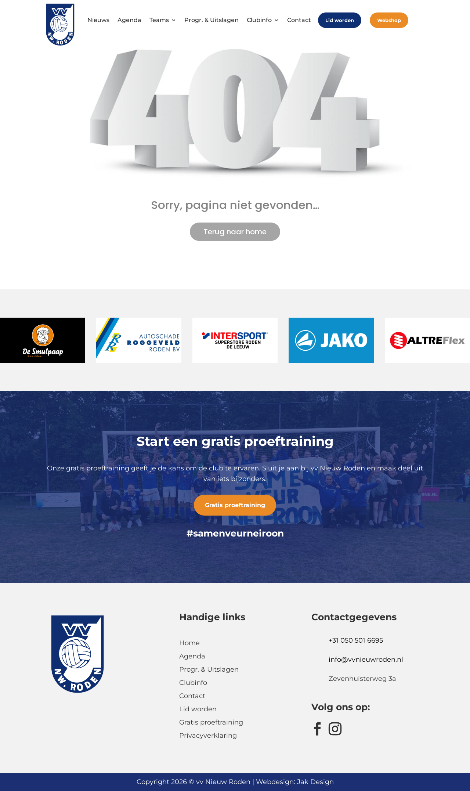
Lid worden (339, 20)
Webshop (389, 20)
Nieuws (98, 20)
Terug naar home (235, 232)
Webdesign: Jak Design (295, 782)
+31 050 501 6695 (356, 640)
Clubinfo (259, 20)
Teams (159, 20)
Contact (299, 20)
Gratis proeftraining (235, 505)
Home (189, 643)
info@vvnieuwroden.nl (366, 659)
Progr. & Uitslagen (211, 20)
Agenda (129, 20)
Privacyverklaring (208, 736)
